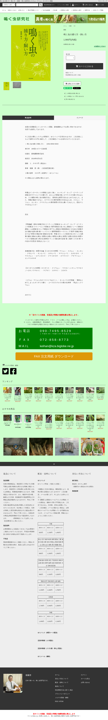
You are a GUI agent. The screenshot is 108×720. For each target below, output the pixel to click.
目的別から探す (76, 10)
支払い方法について (61, 678)
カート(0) (99, 5)
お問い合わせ (87, 5)
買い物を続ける (69, 99)
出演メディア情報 (97, 10)
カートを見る (85, 678)
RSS (56, 701)
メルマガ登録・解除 (10, 365)
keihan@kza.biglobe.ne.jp (57, 346)
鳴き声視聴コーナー (32, 10)
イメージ (80, 118)
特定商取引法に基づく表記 (73, 75)
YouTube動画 (45, 10)
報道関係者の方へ (49, 5)
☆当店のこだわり (100, 46)
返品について (69, 72)
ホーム (4, 10)
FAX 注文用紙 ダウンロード (54, 356)
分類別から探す (64, 10)
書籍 (70, 26)
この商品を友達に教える (71, 93)
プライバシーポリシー (62, 694)
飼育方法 (86, 10)
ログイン (76, 5)
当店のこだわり (12, 10)
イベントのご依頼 (63, 5)
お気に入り (21, 10)
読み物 (54, 10)
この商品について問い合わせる (73, 96)
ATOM (61, 701)
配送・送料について (61, 682)
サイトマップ (102, 1)
